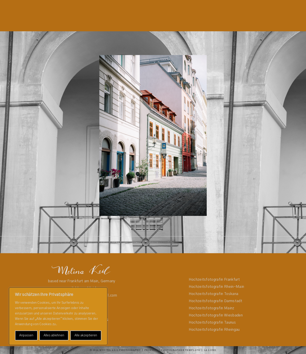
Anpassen (26, 335)
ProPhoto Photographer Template (172, 350)
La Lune (210, 350)
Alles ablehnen (54, 335)
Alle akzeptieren (85, 335)
